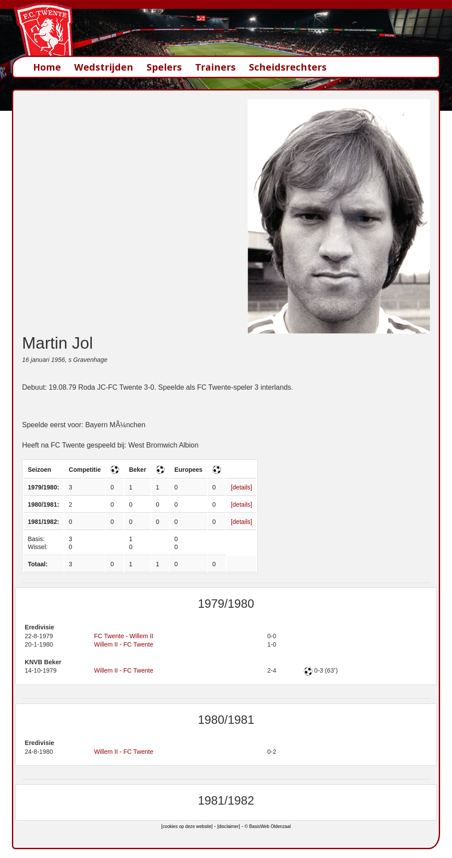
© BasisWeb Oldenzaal (267, 826)
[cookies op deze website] (186, 826)
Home (47, 66)
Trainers (215, 66)
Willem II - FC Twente (123, 644)
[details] (241, 487)
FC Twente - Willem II (123, 636)
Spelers (164, 66)
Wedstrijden (103, 66)
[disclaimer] (228, 826)
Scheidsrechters (288, 66)
